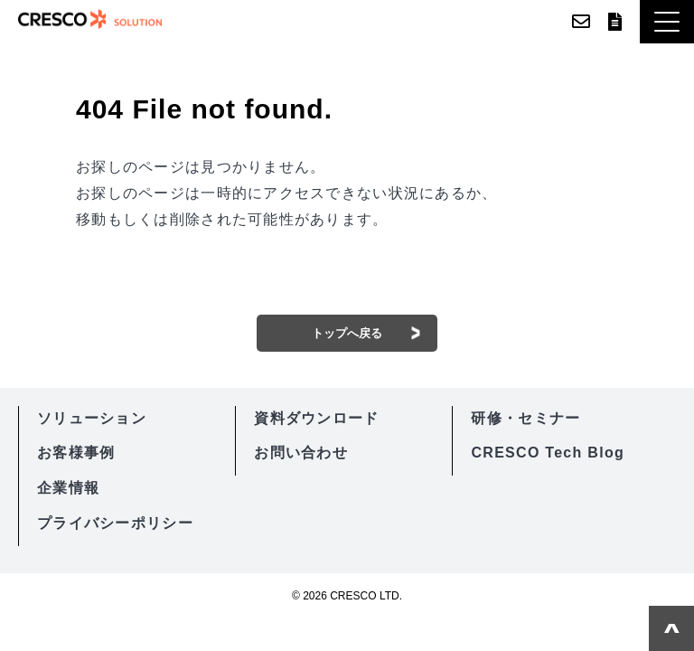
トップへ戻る (347, 333)
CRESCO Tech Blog (547, 452)
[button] (667, 21)
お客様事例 (76, 452)
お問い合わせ (581, 21)
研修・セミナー (525, 418)
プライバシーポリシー (115, 523)
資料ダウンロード (615, 21)
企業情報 (68, 487)
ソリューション (91, 418)
